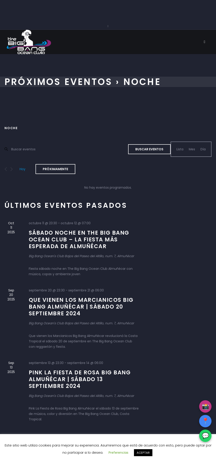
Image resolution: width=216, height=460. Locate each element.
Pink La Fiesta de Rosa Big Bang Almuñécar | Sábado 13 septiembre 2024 (80, 379)
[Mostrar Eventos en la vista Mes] (192, 149)
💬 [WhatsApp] (205, 436)
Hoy (22, 169)
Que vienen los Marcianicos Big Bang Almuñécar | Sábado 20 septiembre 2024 (81, 306)
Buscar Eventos (149, 149)
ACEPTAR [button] (143, 453)
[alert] (108, 187)
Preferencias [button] (118, 452)
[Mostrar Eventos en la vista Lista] (179, 149)
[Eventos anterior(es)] (5, 169)
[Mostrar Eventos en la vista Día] (203, 149)
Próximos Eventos (58, 82)
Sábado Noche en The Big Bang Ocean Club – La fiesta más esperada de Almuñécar (79, 239)
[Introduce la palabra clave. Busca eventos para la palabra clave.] (69, 149)
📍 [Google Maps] (205, 421)
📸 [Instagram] (205, 406)
